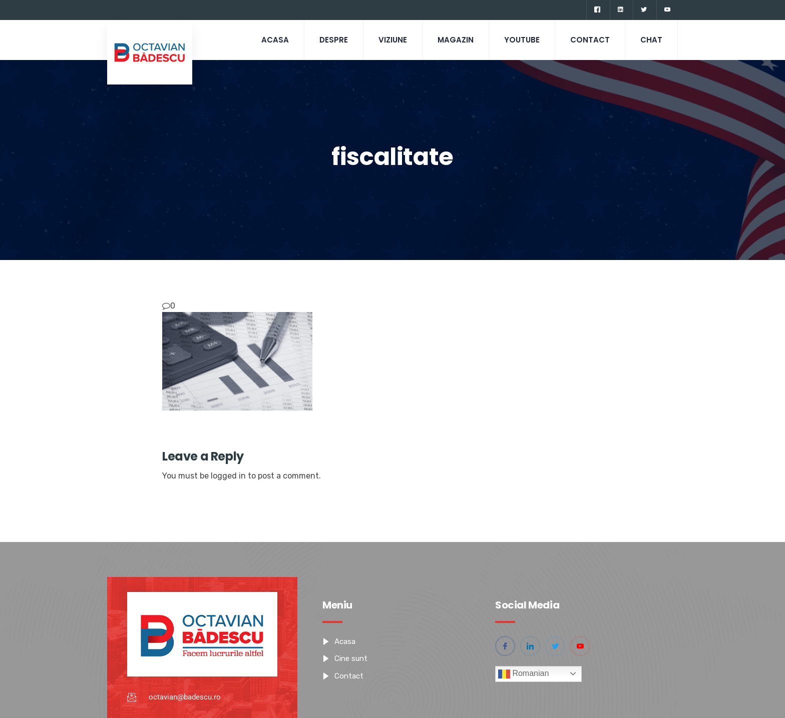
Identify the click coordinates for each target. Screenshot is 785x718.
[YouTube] (667, 10)
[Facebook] (597, 10)
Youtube (522, 39)
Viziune (392, 39)
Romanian (523, 674)
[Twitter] (643, 10)
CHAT (651, 39)
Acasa (275, 39)
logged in (228, 475)
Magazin (456, 39)
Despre (333, 39)
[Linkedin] (620, 10)
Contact (590, 39)
